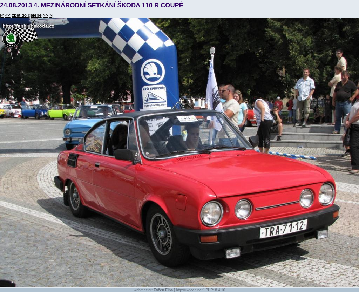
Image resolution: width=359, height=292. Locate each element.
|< (2, 15)
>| (51, 15)
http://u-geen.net (189, 290)
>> (45, 15)
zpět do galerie (26, 15)
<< (8, 15)
